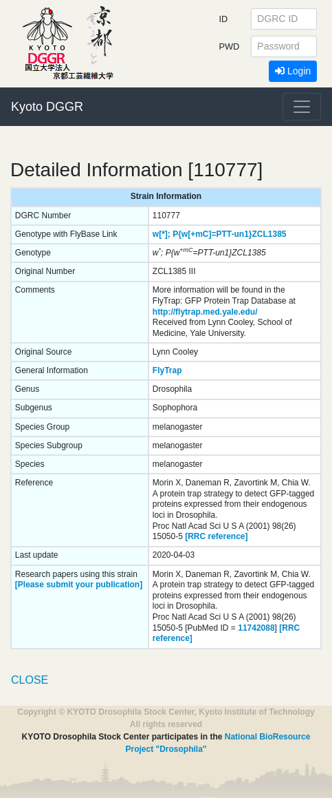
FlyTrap (167, 370)
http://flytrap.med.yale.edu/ (205, 312)
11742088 (256, 628)
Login (293, 70)
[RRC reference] (216, 536)
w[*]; (161, 234)
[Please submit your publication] (78, 584)
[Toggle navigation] (302, 106)
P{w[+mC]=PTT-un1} (212, 234)
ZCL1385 (269, 234)
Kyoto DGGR (47, 107)
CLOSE (29, 680)
